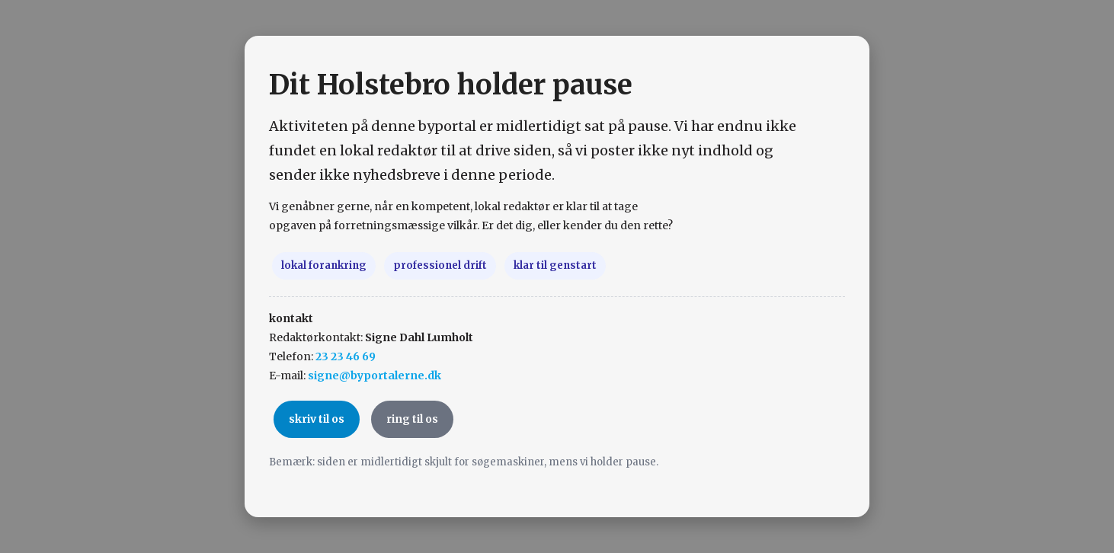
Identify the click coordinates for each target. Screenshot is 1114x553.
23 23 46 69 (345, 356)
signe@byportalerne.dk (374, 375)
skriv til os (316, 419)
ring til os (412, 419)
